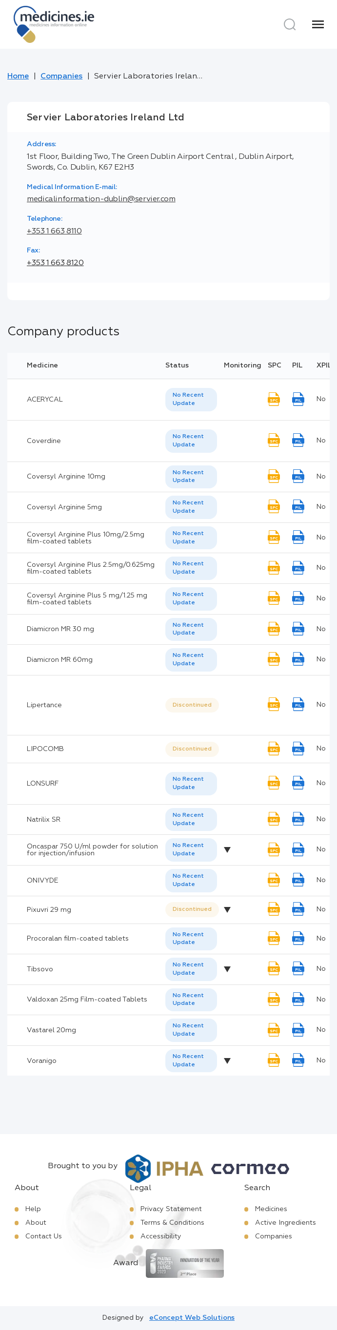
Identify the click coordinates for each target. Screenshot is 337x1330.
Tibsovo (40, 969)
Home (18, 76)
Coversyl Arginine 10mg (66, 476)
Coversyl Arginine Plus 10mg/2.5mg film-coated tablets (85, 538)
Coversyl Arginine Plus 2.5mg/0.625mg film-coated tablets (91, 568)
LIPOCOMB (45, 749)
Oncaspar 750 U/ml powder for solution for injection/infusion (92, 850)
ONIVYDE (42, 880)
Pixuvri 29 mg (49, 909)
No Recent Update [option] (188, 399)
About (35, 1222)
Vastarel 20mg (51, 1030)
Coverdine (44, 441)
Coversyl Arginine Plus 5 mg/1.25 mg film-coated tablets (87, 599)
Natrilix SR (43, 819)
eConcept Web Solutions (192, 1317)
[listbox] (191, 399)
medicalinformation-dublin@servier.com (101, 199)
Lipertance (44, 705)
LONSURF (43, 783)
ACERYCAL (45, 399)
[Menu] (318, 24)
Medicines (271, 1209)
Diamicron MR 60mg (60, 659)
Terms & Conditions (172, 1222)
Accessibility (160, 1236)
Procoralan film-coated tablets (78, 938)
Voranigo (42, 1061)
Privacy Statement (171, 1209)
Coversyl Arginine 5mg (64, 507)
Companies (61, 76)
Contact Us (43, 1236)
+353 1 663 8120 (55, 263)
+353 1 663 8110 (54, 231)
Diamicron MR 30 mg (60, 629)
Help (33, 1209)
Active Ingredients (285, 1222)
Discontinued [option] (192, 705)
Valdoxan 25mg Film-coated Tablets (87, 999)
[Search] (289, 24)
